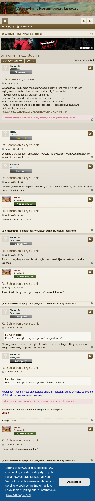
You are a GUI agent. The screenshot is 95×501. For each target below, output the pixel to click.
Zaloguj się (9, 26)
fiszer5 (13, 132)
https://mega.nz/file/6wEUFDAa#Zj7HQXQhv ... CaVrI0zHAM (34, 111)
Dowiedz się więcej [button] (18, 495)
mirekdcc (14, 164)
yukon (17, 197)
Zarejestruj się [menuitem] (91, 22)
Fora (6, 22)
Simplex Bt (15, 66)
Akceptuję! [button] (74, 481)
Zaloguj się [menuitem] (84, 22)
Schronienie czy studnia (20, 55)
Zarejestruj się (26, 26)
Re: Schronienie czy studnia (20, 145)
